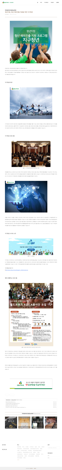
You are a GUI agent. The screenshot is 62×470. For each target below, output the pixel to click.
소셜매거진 (20, 452)
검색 (59, 448)
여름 (38, 452)
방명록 (57, 2)
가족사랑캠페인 (31, 456)
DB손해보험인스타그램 (27, 452)
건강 (39, 446)
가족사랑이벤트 (26, 448)
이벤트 (27, 446)
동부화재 (19, 446)
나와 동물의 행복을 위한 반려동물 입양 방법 (12, 403)
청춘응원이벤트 (20, 456)
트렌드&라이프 (13, 399)
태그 (41, 2)
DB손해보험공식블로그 (37, 450)
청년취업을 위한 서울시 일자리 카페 (11, 406)
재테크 (35, 452)
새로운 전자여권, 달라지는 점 (10, 401)
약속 (23, 446)
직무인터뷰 (20, 448)
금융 (36, 446)
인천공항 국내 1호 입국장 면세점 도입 (11, 404)
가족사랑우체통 (24, 450)
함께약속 (38, 454)
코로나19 (26, 454)
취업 (24, 457)
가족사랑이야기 (8, 399)
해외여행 (37, 456)
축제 (26, 456)
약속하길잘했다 (32, 454)
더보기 (18, 459)
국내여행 (30, 450)
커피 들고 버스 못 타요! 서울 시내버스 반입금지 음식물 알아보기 (15, 407)
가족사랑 (31, 446)
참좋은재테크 (20, 454)
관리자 (35, 468)
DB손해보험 (20, 457)
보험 (41, 448)
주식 (42, 454)
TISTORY (31, 468)
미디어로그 (46, 2)
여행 (18, 450)
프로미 (43, 446)
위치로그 (52, 2)
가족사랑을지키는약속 (35, 448)
